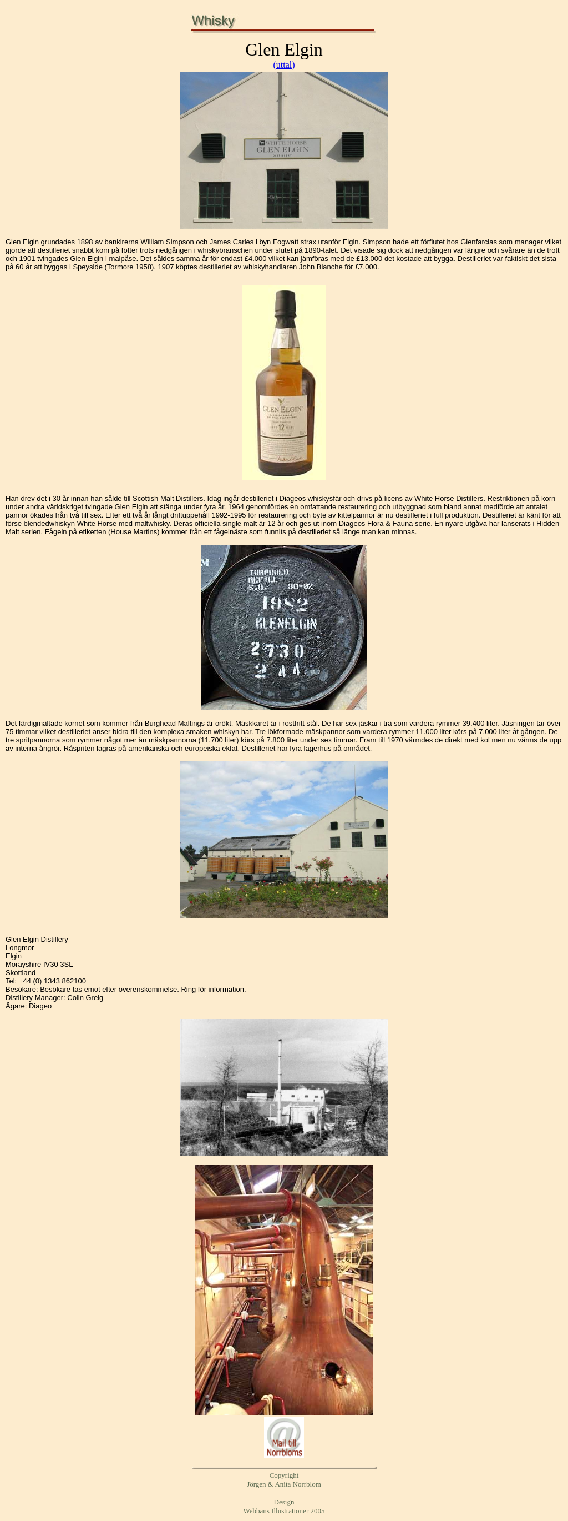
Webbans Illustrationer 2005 (284, 1511)
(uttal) (284, 64)
